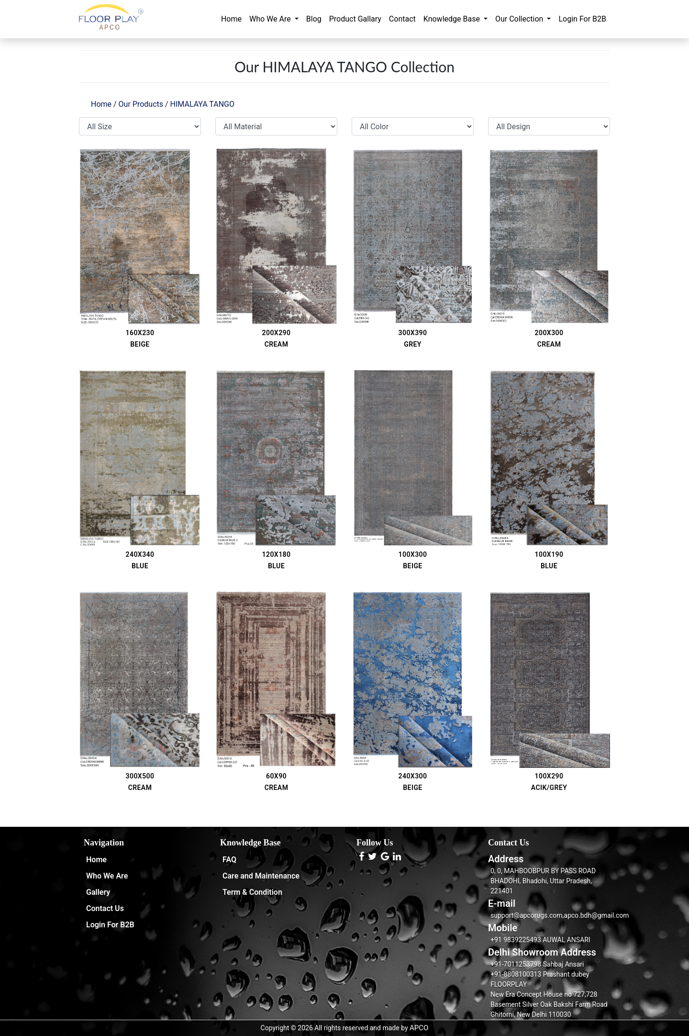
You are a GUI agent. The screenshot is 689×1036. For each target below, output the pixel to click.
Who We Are (271, 18)
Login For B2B (582, 18)
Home (231, 18)
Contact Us (105, 908)
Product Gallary (355, 18)
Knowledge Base (452, 18)
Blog (314, 18)
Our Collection (520, 18)
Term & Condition (252, 892)
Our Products (141, 104)
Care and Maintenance (261, 875)
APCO (419, 1028)
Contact (402, 18)
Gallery (98, 892)
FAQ (229, 859)
